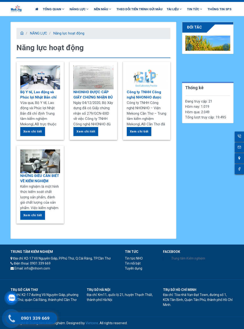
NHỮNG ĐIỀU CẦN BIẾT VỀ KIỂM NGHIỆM (39, 178)
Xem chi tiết (32, 131)
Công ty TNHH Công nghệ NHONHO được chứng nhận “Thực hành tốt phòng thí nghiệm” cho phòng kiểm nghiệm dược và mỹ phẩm (144, 95)
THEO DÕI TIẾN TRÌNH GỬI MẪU (140, 9)
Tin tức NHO (134, 258)
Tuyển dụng (133, 268)
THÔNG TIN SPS (219, 9)
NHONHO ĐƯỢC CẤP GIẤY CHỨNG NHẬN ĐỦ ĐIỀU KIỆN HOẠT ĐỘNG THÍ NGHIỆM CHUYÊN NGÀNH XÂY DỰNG (93, 95)
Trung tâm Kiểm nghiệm (188, 258)
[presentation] (189, 47)
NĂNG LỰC (38, 33)
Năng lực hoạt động (68, 33)
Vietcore (92, 323)
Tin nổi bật (133, 263)
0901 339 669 (35, 318)
